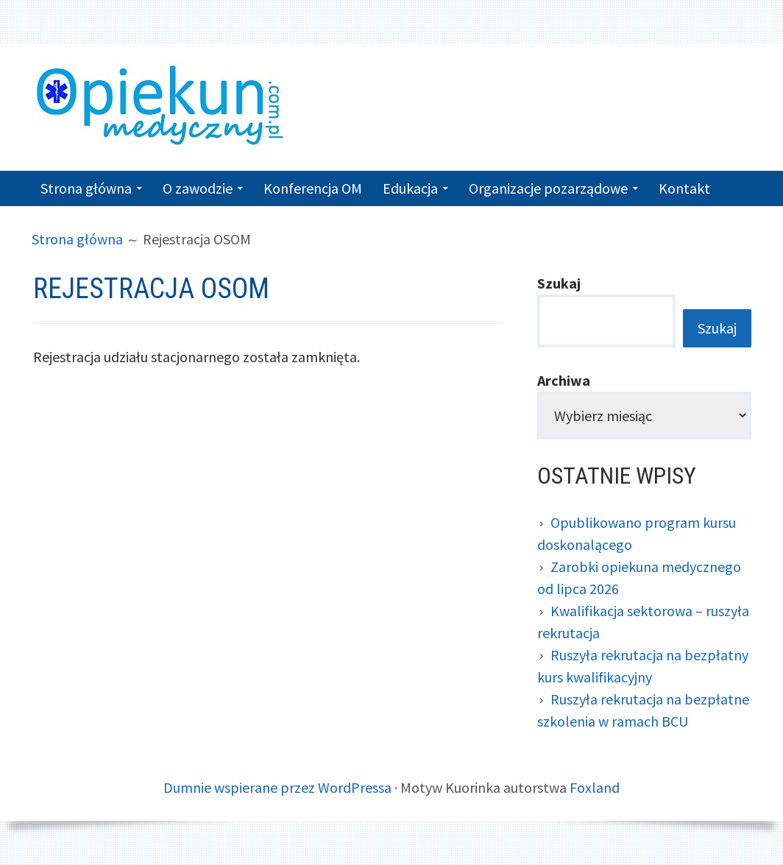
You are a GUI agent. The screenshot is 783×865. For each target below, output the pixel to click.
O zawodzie (198, 188)
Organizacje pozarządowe (548, 188)
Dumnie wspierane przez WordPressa (277, 787)
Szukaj (559, 283)
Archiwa (563, 380)
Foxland (595, 787)
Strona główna (86, 188)
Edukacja (410, 188)
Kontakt (684, 188)
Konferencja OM (312, 188)
